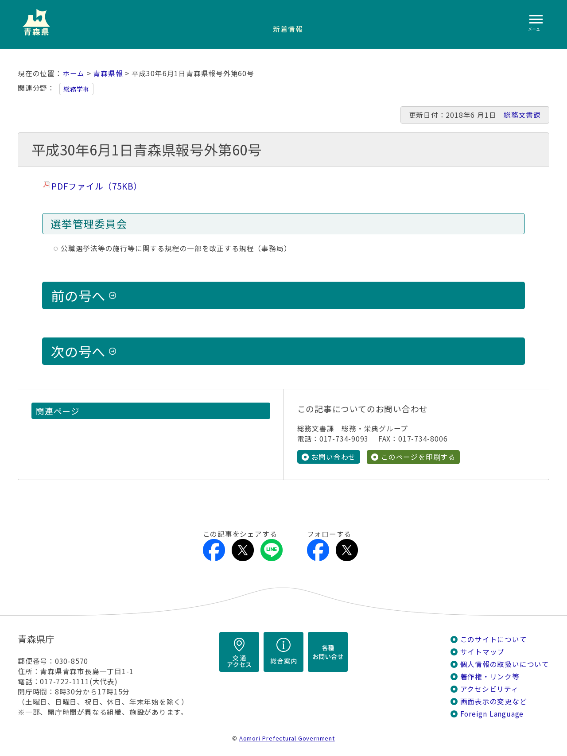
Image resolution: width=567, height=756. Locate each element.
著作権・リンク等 (490, 676)
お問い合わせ (333, 457)
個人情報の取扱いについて (504, 664)
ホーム (73, 73)
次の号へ (78, 351)
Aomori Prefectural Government (287, 738)
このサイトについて (493, 639)
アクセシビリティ (489, 689)
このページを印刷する (418, 457)
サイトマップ (482, 652)
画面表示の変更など (493, 701)
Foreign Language (492, 714)
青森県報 (108, 73)
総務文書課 (522, 115)
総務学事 (76, 89)
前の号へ (78, 295)
